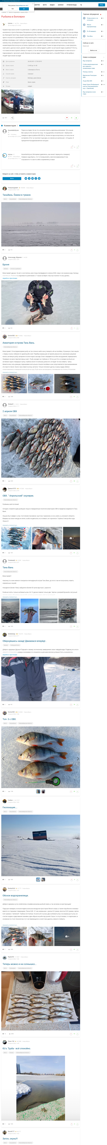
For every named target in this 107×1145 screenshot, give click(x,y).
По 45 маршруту (91, 31)
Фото (45, 5)
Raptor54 (11, 957)
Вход (101, 5)
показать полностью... (10, 372)
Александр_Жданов (15, 257)
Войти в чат (93, 50)
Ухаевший (11, 560)
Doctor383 (11, 335)
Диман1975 (12, 488)
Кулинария (12, 968)
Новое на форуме (89, 57)
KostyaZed (11, 888)
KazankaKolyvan (13, 130)
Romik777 (11, 1131)
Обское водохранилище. (91, 25)
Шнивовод (11, 634)
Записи (60, 5)
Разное (11, 1052)
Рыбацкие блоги (15, 645)
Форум (37, 5)
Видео (52, 5)
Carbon (10, 800)
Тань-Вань (90, 36)
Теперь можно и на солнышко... (92, 19)
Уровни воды (72, 5)
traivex (10, 23)
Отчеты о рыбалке (16, 268)
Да (24, 8)
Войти (12, 178)
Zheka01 (11, 404)
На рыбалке (13, 199)
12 (5, 1033)
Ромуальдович (13, 188)
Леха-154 (11, 1041)
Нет (13, 8)
